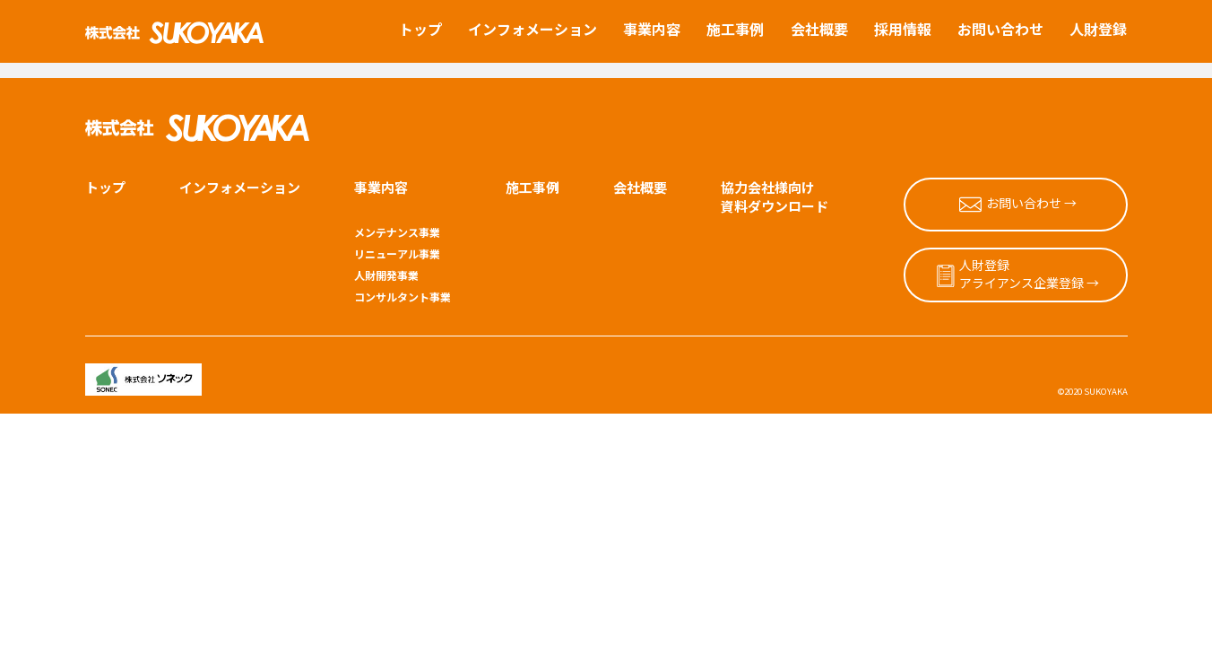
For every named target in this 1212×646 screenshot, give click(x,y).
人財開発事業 (386, 251)
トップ (420, 29)
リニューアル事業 (397, 230)
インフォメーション (532, 29)
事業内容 (651, 29)
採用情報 (902, 29)
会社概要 (819, 29)
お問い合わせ (1000, 29)
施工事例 (735, 29)
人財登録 (1098, 29)
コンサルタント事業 (402, 272)
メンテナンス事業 (397, 208)
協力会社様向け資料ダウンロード (774, 172)
